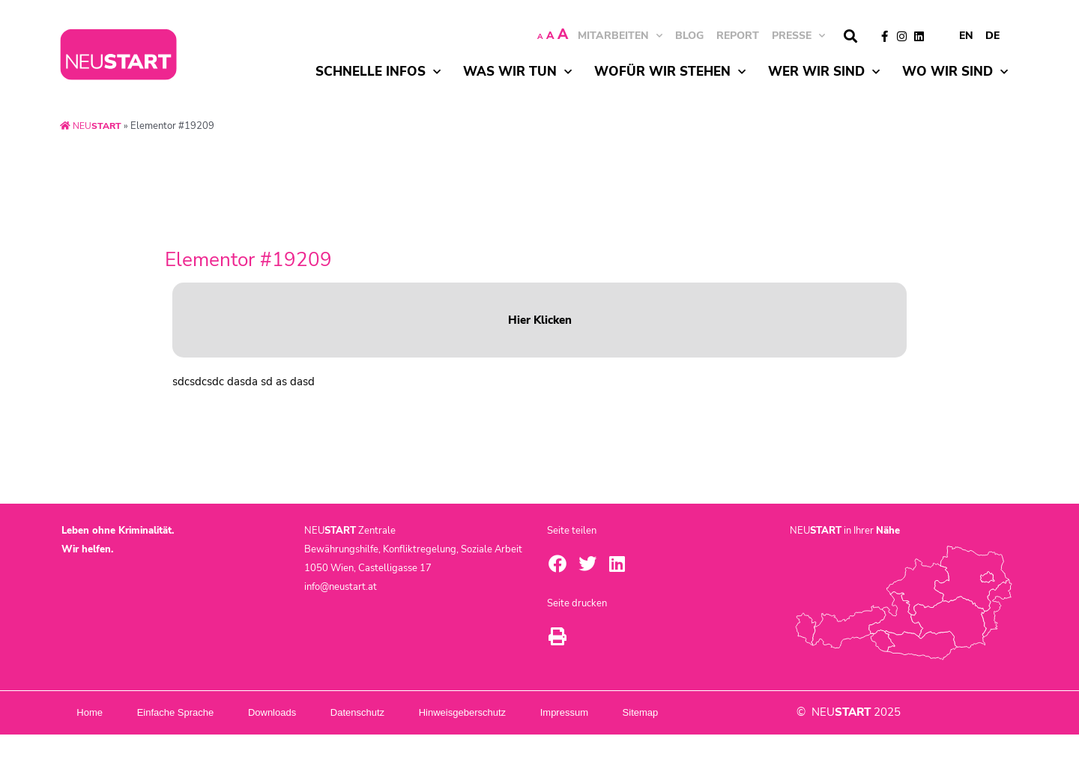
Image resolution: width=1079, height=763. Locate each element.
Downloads (308, 712)
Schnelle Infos (378, 72)
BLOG (689, 35)
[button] (850, 36)
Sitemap (104, 741)
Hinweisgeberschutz (527, 712)
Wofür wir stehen (670, 72)
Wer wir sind (824, 72)
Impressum (644, 712)
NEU (92, 126)
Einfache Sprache (197, 712)
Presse (798, 35)
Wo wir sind (955, 72)
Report (737, 35)
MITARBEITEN (620, 35)
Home (97, 712)
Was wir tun (517, 72)
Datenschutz (408, 712)
